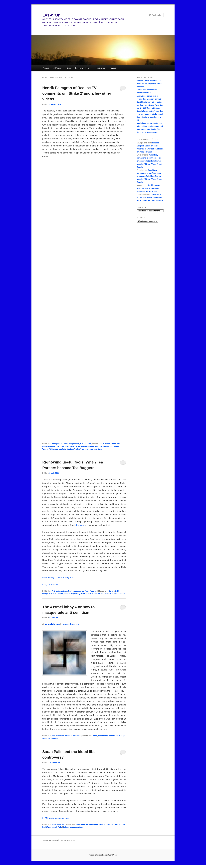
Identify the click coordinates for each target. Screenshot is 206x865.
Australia (106, 444)
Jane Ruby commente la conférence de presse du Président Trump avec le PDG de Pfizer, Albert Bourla (149, 161)
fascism (102, 825)
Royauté (113, 68)
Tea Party (96, 594)
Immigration (57, 444)
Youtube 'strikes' (74, 449)
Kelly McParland (50, 584)
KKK (123, 825)
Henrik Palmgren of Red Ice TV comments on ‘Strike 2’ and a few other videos (76, 93)
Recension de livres (83, 68)
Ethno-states (116, 444)
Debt (117, 591)
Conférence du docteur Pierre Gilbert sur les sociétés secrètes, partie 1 (150, 197)
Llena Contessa (87, 446)
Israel (95, 736)
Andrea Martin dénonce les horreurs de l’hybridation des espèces (150, 84)
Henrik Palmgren (49, 446)
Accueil (46, 68)
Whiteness (53, 449)
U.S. (102, 594)
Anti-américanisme (59, 591)
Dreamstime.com (70, 624)
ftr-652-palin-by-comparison (55, 818)
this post (80, 525)
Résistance (100, 68)
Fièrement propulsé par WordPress (103, 855)
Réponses (53, 738)
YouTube (62, 449)
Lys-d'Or (51, 15)
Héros (68, 68)
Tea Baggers (86, 594)
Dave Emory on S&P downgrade (57, 577)
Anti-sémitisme (58, 736)
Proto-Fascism (91, 591)
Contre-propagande (76, 591)
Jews (118, 736)
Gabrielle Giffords (113, 825)
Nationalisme (85, 444)
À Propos (57, 68)
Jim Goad (65, 446)
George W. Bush (49, 594)
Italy (58, 446)
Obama (67, 594)
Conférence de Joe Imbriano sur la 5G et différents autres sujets (148, 188)
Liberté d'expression (71, 444)
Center (111, 591)
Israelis (112, 736)
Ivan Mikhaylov (52, 624)
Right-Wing (107, 446)
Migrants (98, 446)
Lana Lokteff (75, 446)
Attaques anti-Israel (73, 736)
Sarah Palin (57, 827)
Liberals (60, 594)
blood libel (93, 825)
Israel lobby (103, 736)
